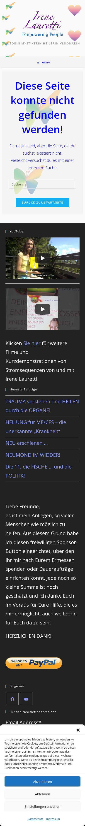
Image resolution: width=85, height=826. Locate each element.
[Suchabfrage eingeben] (42, 184)
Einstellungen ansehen (43, 806)
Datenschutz (35, 819)
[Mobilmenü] (44, 62)
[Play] (42, 258)
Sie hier (32, 343)
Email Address (23, 722)
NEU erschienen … (26, 442)
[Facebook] (12, 699)
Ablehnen (42, 794)
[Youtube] (26, 699)
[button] (78, 730)
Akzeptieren (42, 781)
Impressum (53, 819)
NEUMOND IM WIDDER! (32, 454)
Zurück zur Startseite (42, 202)
